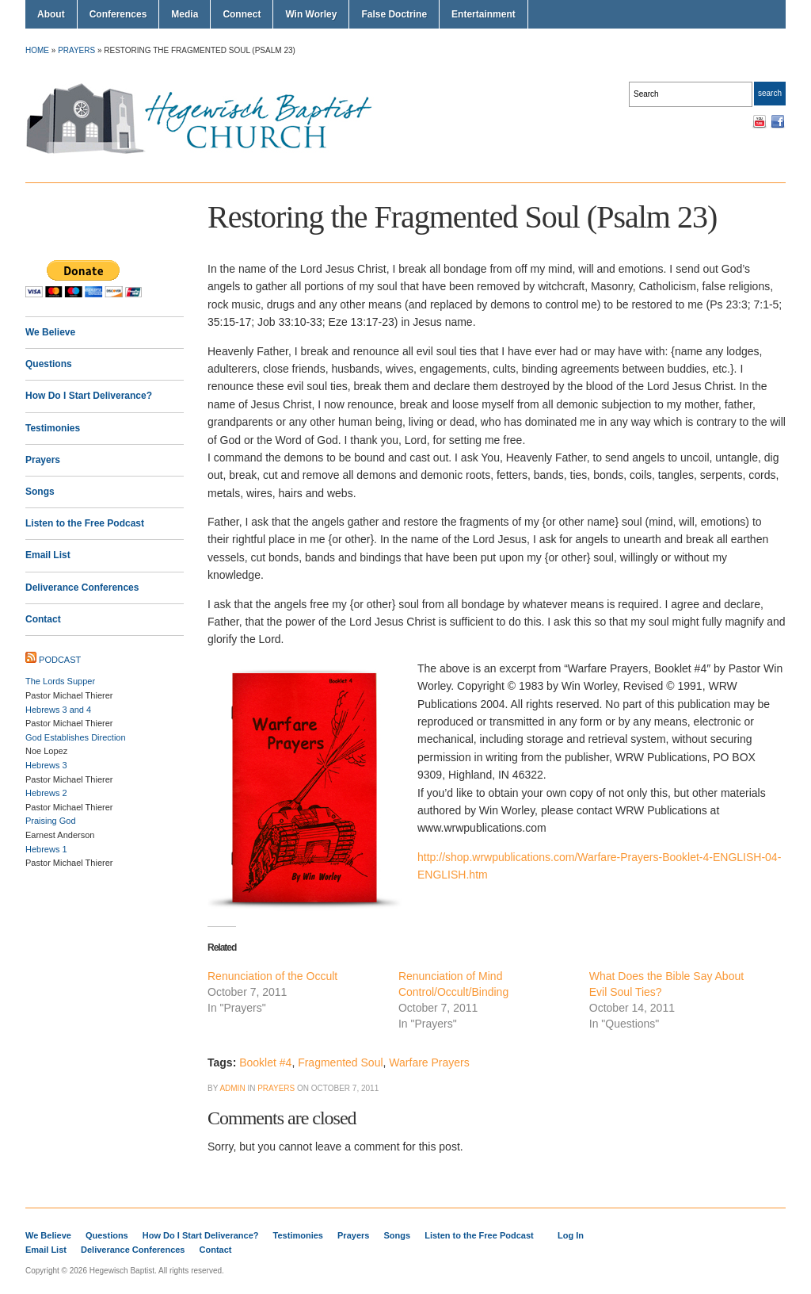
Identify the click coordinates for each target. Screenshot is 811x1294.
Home (37, 50)
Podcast (60, 659)
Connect (242, 14)
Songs (40, 491)
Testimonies (52, 428)
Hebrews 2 (46, 793)
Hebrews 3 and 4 (58, 709)
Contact (43, 619)
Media (184, 14)
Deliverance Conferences (82, 587)
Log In (571, 1235)
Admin (232, 1088)
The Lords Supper (60, 681)
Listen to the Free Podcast (84, 523)
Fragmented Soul (340, 1062)
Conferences (118, 14)
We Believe (50, 332)
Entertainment (483, 14)
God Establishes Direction (75, 737)
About (51, 14)
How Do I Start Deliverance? (88, 395)
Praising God (50, 820)
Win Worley (311, 14)
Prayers (76, 50)
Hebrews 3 (46, 765)
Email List (47, 555)
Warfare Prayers (429, 1062)
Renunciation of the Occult (272, 976)
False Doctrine (394, 14)
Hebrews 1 (46, 849)
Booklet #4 (265, 1062)
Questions (48, 363)
